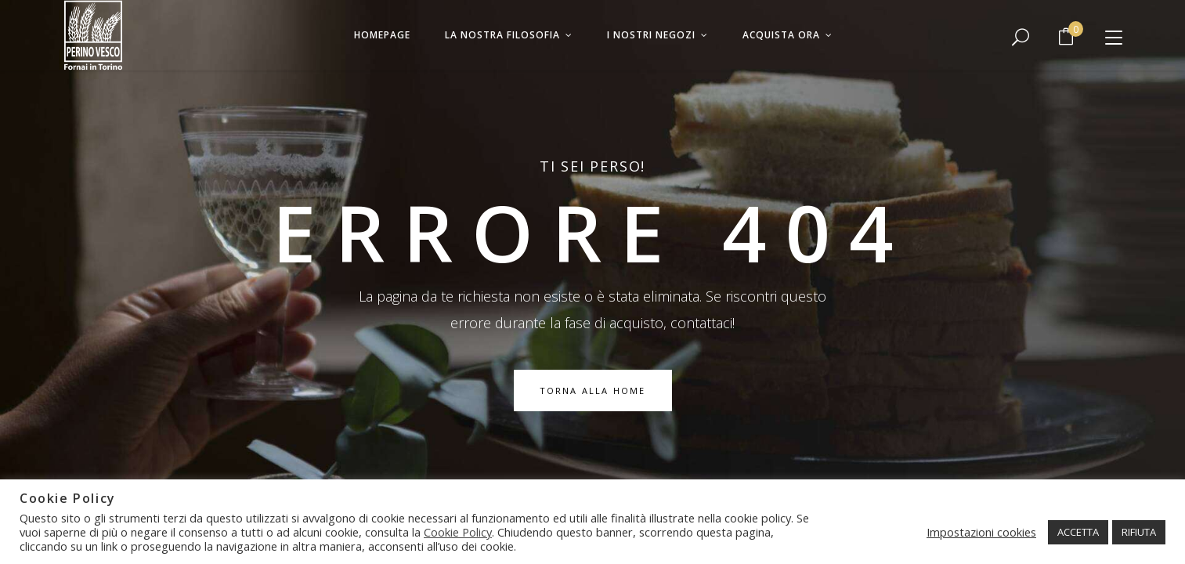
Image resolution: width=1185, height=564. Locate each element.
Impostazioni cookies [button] (981, 532)
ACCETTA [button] (1078, 532)
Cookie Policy (458, 532)
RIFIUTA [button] (1139, 532)
